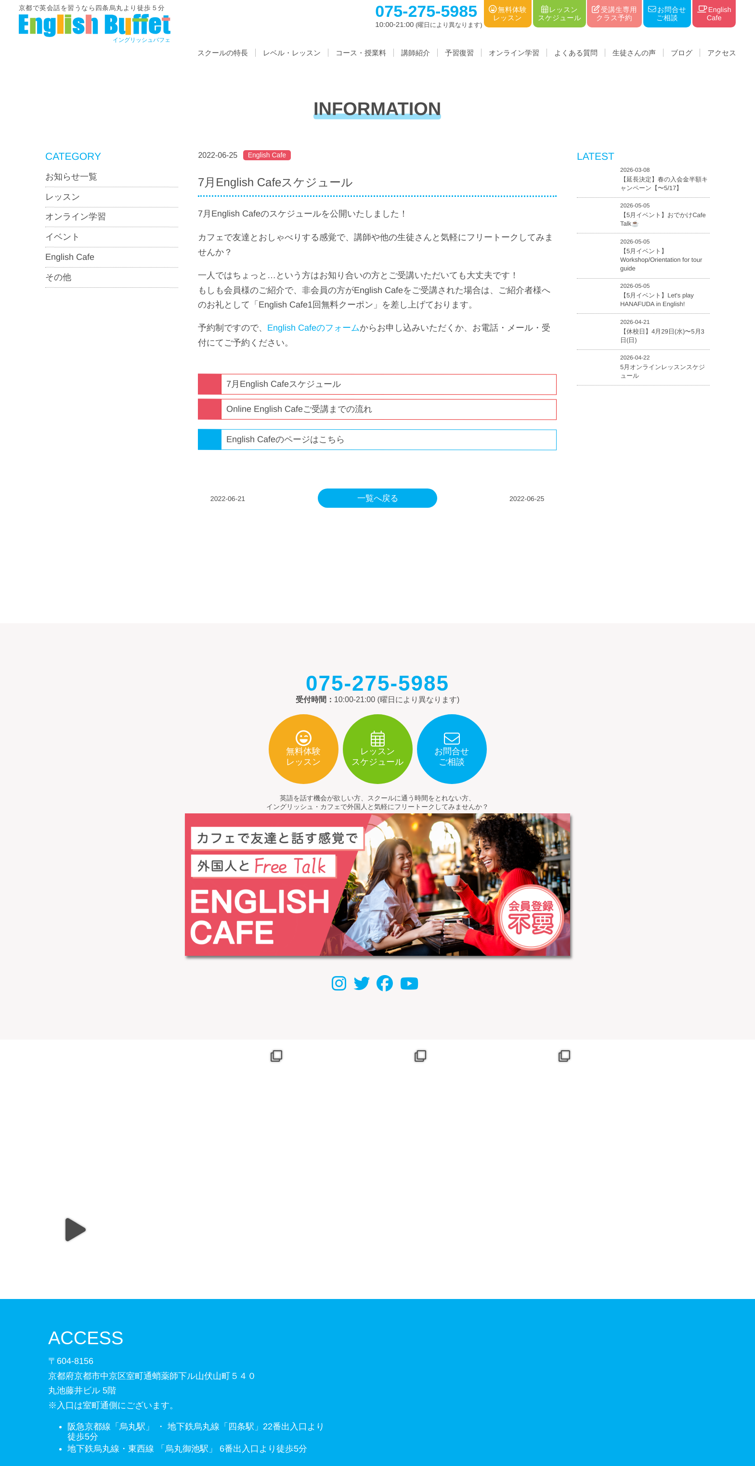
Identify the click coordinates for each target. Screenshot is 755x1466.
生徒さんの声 (634, 53)
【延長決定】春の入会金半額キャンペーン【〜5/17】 (664, 184)
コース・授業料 (361, 53)
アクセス (721, 53)
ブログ (681, 53)
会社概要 (306, 1416)
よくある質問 (576, 53)
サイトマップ (441, 1416)
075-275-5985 (105, 1358)
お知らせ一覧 (71, 176)
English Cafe (69, 257)
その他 (58, 277)
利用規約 (391, 1416)
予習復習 (459, 53)
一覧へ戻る (377, 498)
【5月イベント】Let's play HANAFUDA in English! (657, 300)
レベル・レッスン (292, 53)
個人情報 (349, 1416)
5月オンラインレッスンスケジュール (662, 371)
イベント (62, 237)
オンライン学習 (514, 53)
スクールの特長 (222, 53)
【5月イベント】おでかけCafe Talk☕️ (663, 220)
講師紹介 (415, 53)
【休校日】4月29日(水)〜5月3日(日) (662, 336)
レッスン (62, 197)
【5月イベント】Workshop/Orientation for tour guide (661, 259)
